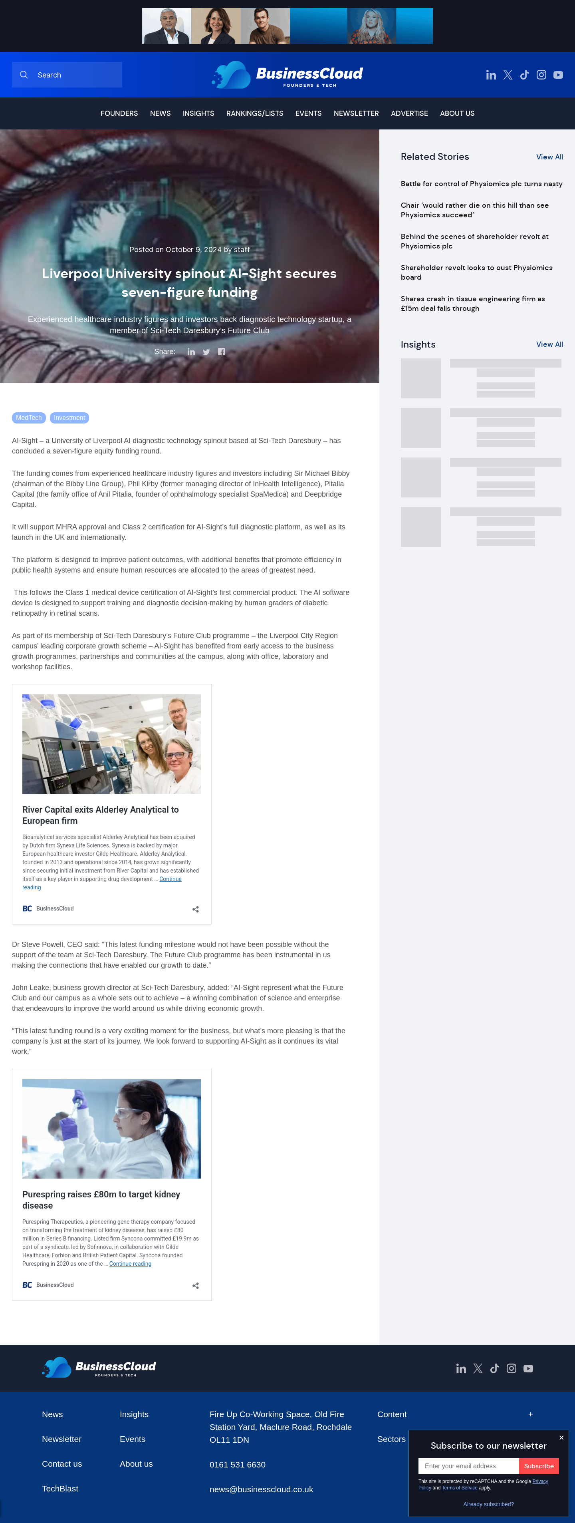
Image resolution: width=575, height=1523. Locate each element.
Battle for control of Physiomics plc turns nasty (482, 183)
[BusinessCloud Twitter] (508, 75)
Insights (198, 113)
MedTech (29, 417)
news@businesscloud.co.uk (261, 1489)
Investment (69, 417)
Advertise (409, 113)
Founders (119, 113)
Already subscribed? (489, 1504)
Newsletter (356, 113)
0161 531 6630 (238, 1464)
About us (457, 113)
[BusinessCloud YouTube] (558, 75)
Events (308, 113)
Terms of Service (460, 1488)
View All (549, 157)
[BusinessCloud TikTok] (524, 75)
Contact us (62, 1463)
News (160, 113)
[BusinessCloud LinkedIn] (491, 75)
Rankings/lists (255, 113)
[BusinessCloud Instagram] (541, 75)
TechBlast (60, 1488)
